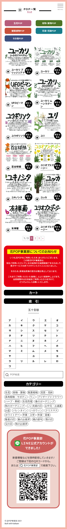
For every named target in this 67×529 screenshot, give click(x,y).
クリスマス (51, 410)
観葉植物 (33, 392)
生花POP (18, 23)
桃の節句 (37, 419)
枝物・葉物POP (49, 23)
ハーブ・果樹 (12, 401)
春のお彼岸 (24, 419)
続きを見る (29, 71)
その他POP (18, 38)
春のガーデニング (45, 401)
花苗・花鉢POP (49, 30)
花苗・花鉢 (47, 392)
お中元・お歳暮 (53, 405)
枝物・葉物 (19, 392)
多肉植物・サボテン (16, 396)
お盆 (7, 410)
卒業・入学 (29, 414)
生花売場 (27, 401)
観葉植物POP (18, 30)
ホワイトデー (12, 414)
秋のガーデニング (14, 405)
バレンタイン (20, 410)
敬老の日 (10, 419)
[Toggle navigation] (60, 7)
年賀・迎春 (44, 414)
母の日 (49, 419)
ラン (32, 396)
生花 (7, 392)
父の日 (8, 423)
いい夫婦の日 (34, 405)
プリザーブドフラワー (50, 396)
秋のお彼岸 (21, 423)
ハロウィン (36, 410)
